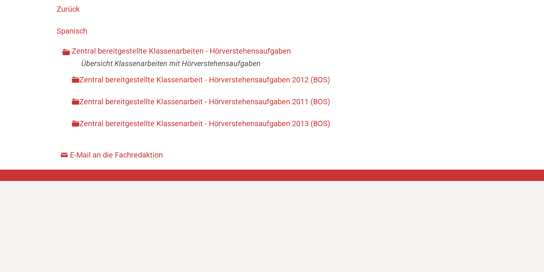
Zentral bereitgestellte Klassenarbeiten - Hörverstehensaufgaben (181, 51)
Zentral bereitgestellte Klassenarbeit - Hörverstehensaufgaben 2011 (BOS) (204, 101)
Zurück (68, 9)
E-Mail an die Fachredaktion (116, 154)
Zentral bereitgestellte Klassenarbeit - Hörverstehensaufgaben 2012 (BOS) (204, 79)
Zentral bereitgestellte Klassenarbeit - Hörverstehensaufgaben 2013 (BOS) (204, 123)
